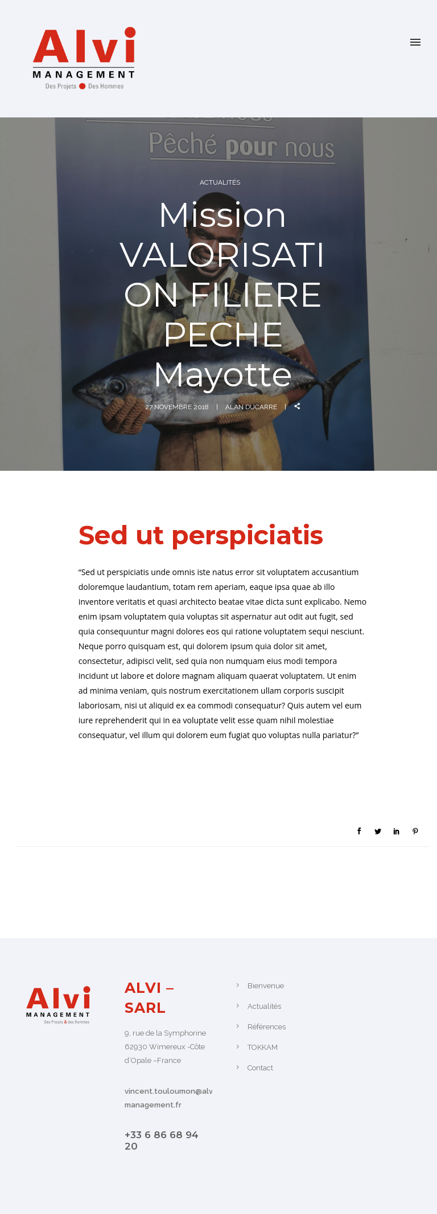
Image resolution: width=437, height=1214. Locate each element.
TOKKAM (263, 1047)
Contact (260, 1068)
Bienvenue (266, 985)
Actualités (220, 182)
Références (267, 1026)
